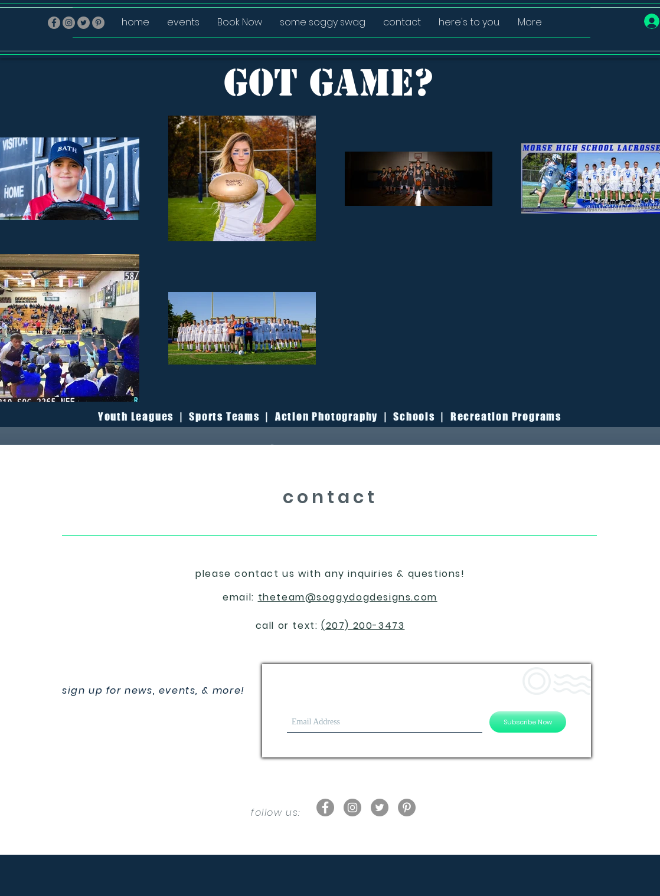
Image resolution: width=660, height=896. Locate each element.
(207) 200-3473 (362, 625)
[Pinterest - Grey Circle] (407, 807)
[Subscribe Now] (527, 722)
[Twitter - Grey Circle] (379, 807)
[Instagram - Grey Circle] (69, 23)
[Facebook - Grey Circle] (54, 23)
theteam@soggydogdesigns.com (347, 597)
